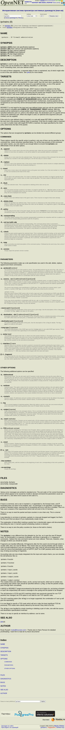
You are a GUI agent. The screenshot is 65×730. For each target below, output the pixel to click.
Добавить (44, 728)
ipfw (28, 73)
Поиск (54, 2)
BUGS (2, 683)
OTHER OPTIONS (9, 669)
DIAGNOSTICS (5, 679)
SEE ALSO (4, 690)
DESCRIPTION (5, 652)
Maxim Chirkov (59, 726)
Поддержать (52, 728)
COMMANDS (8, 662)
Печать (20, 18)
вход (46, 0)
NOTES (3, 687)
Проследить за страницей (9, 728)
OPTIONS (3, 659)
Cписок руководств (11, 18)
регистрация (51, 0)
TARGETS (4, 656)
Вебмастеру (60, 728)
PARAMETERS (8, 666)
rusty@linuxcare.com (18, 631)
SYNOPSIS (4, 648)
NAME (2, 645)
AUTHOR (3, 694)
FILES (2, 676)
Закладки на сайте (7, 726)
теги (58, 2)
